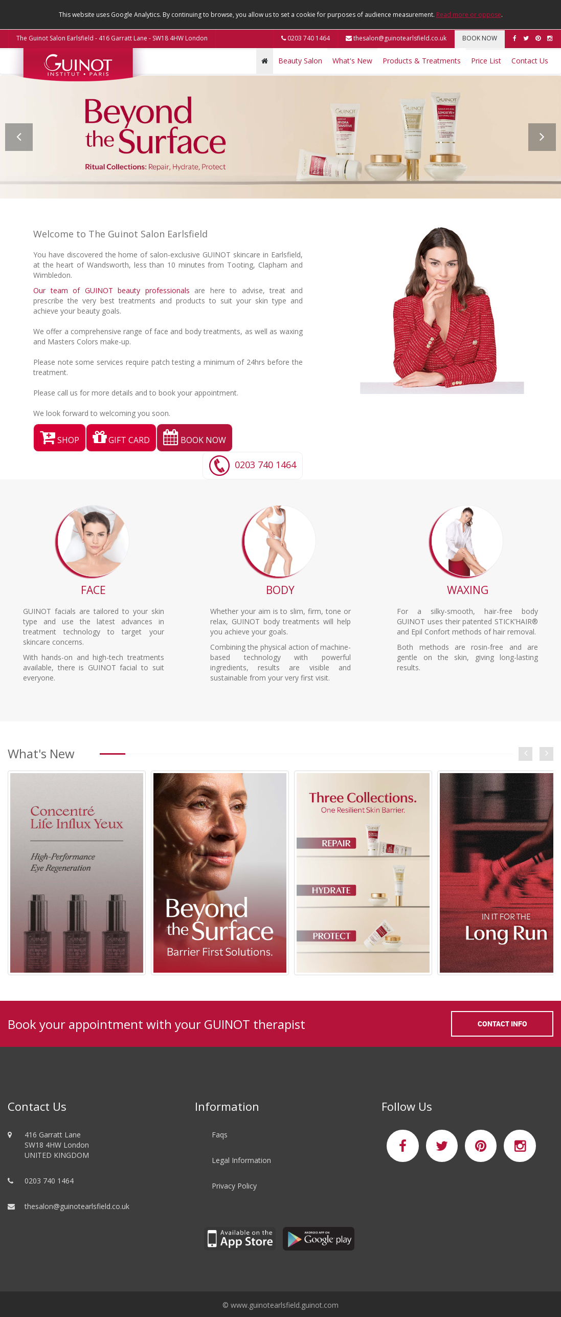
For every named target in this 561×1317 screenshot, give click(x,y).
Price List (486, 60)
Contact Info (502, 1023)
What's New (352, 60)
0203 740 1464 (305, 38)
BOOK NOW (479, 38)
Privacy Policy (234, 1186)
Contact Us (529, 60)
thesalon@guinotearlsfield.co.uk (396, 38)
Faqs (220, 1134)
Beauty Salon (300, 60)
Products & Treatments (422, 60)
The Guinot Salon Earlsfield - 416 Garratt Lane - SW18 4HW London (112, 38)
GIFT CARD (121, 440)
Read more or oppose (468, 14)
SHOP (59, 440)
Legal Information (241, 1160)
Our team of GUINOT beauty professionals (111, 290)
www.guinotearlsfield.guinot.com (285, 1305)
